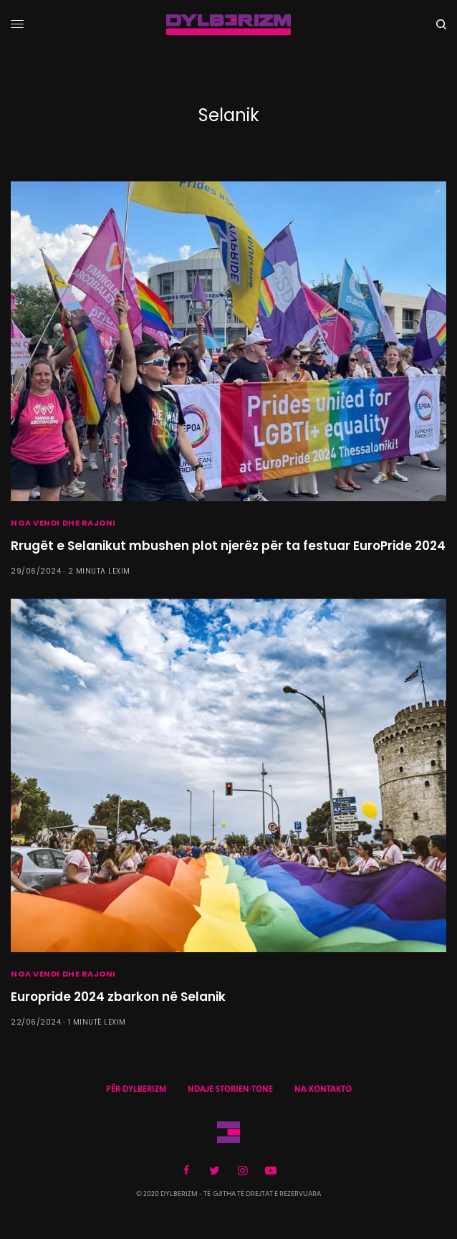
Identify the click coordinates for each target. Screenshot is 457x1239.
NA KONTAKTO (323, 1089)
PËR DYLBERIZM (136, 1089)
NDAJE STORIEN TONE (230, 1089)
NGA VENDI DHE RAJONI (63, 522)
